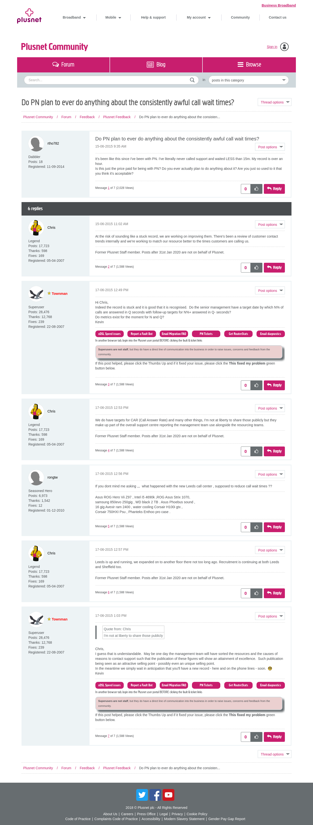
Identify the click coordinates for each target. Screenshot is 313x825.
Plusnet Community (54, 47)
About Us (110, 814)
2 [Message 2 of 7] (109, 266)
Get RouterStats (238, 334)
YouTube (168, 795)
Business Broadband (279, 5)
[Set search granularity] (249, 80)
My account (197, 17)
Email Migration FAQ (174, 334)
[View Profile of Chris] (51, 227)
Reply (277, 188)
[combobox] (111, 80)
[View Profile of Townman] (59, 294)
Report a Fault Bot (142, 334)
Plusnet (29, 15)
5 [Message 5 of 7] (109, 526)
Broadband (72, 17)
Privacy (177, 814)
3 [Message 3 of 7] (109, 384)
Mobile (111, 17)
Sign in (272, 47)
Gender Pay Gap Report (226, 819)
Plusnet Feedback (117, 117)
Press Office (146, 814)
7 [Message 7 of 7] (109, 736)
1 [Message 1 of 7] (109, 188)
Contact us (277, 17)
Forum (66, 117)
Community (240, 17)
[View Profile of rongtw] (52, 477)
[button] (270, 146)
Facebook (155, 795)
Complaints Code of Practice (116, 819)
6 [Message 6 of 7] (109, 592)
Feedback (87, 117)
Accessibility (151, 819)
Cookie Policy (197, 814)
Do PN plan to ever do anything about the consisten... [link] (179, 117)
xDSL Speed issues (109, 334)
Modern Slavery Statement (184, 819)
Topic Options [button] (274, 102)
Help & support (153, 17)
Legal (163, 814)
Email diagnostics (270, 334)
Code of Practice (78, 819)
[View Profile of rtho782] (53, 143)
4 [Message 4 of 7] (109, 450)
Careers (127, 814)
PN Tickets (206, 334)
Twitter (142, 795)
